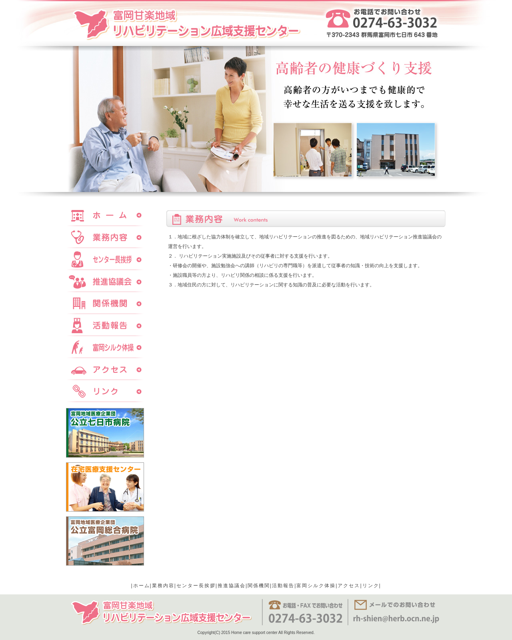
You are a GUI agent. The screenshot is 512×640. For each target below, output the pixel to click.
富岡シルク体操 (316, 585)
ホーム (141, 585)
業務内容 (163, 585)
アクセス (349, 585)
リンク (370, 585)
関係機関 (259, 585)
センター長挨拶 (196, 585)
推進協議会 (232, 585)
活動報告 (283, 585)
